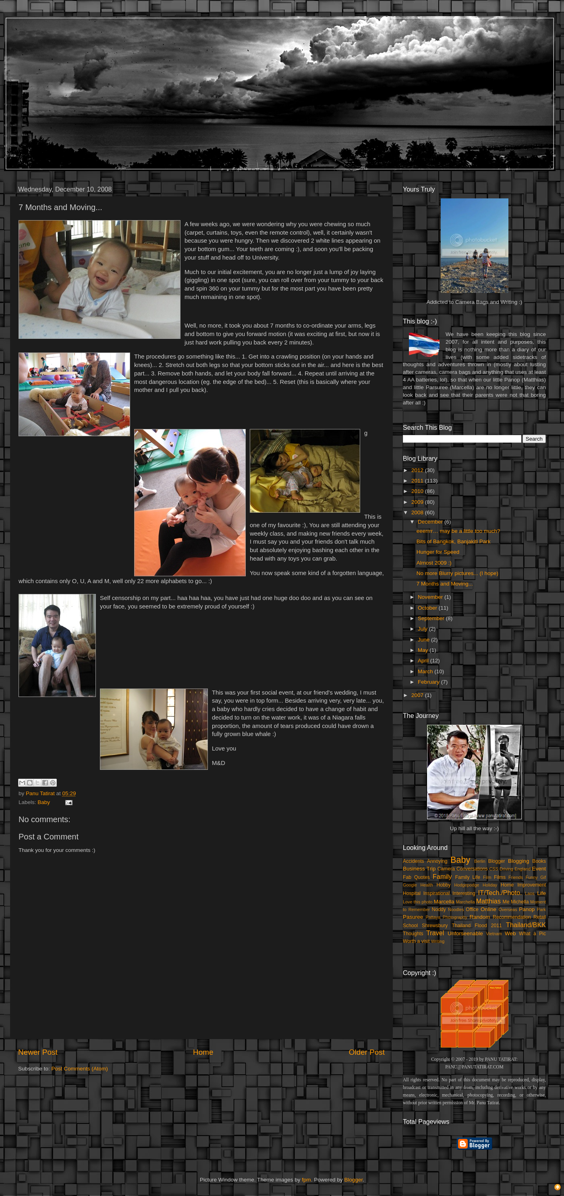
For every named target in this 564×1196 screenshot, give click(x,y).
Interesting (463, 893)
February (429, 682)
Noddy (439, 909)
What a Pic (532, 933)
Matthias (488, 901)
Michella (520, 902)
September (432, 618)
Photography (455, 917)
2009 (418, 502)
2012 (418, 470)
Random (480, 917)
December (431, 522)
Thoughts (413, 933)
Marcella (444, 902)
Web (510, 933)
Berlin (479, 861)
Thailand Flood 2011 (477, 925)
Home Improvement (523, 885)
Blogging (518, 861)
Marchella (465, 901)
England (522, 868)
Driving (506, 868)
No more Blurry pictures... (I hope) (457, 573)
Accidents (413, 861)
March (426, 671)
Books (539, 861)
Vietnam (494, 933)
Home (203, 1052)
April (424, 661)
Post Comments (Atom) (80, 1069)
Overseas (507, 909)
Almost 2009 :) (434, 563)
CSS (493, 868)
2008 (418, 512)
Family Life (467, 877)
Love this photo (418, 901)
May (423, 650)
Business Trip (419, 869)
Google (410, 885)
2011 (418, 481)
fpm (306, 1180)
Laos (529, 893)
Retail (539, 917)
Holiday (490, 885)
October (428, 608)
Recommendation (512, 917)
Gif (543, 877)
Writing (437, 941)
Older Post (367, 1052)
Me (506, 902)
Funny (532, 877)
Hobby (443, 885)
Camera (446, 869)
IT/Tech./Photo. (500, 892)
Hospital (412, 893)
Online (488, 909)
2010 (418, 491)
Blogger (496, 861)
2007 (418, 695)
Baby (43, 802)
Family (442, 876)
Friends (515, 877)
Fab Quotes (416, 877)
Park (541, 909)
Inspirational (436, 893)
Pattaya (433, 917)
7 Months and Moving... (445, 584)
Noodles (456, 909)
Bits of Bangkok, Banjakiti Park (454, 541)
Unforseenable (465, 933)
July (423, 629)
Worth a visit (416, 941)
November (431, 597)
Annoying (437, 861)
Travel (435, 932)
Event (539, 869)
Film (487, 877)
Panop (527, 909)
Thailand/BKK (526, 924)
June (424, 640)
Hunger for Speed (438, 552)
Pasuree (413, 917)
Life (541, 893)
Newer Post (38, 1052)
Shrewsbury (435, 925)
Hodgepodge (466, 885)
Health (427, 885)
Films (500, 877)
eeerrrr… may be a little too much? (458, 531)
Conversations (472, 869)
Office (472, 909)
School (410, 925)
